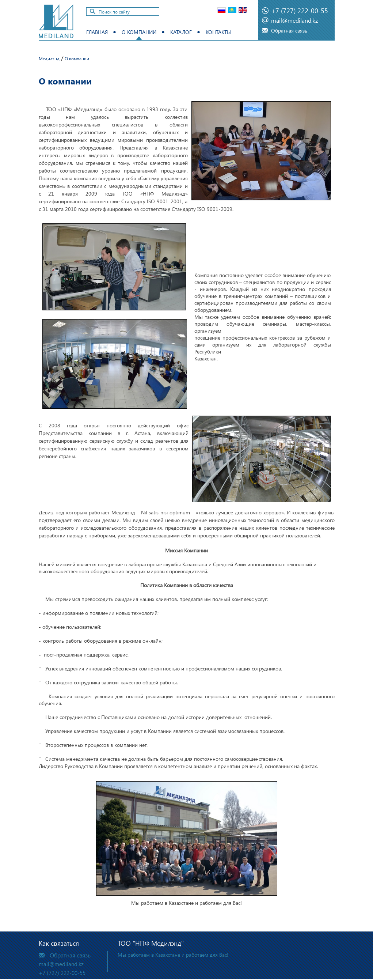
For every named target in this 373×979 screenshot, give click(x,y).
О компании (139, 32)
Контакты (218, 32)
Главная (97, 32)
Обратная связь (289, 30)
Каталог (181, 32)
